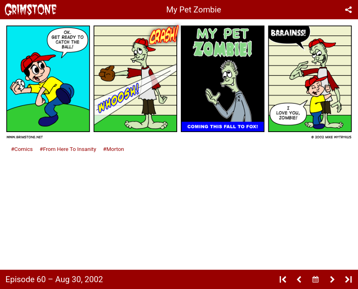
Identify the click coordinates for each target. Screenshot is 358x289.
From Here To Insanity (69, 149)
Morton (115, 149)
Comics (23, 149)
